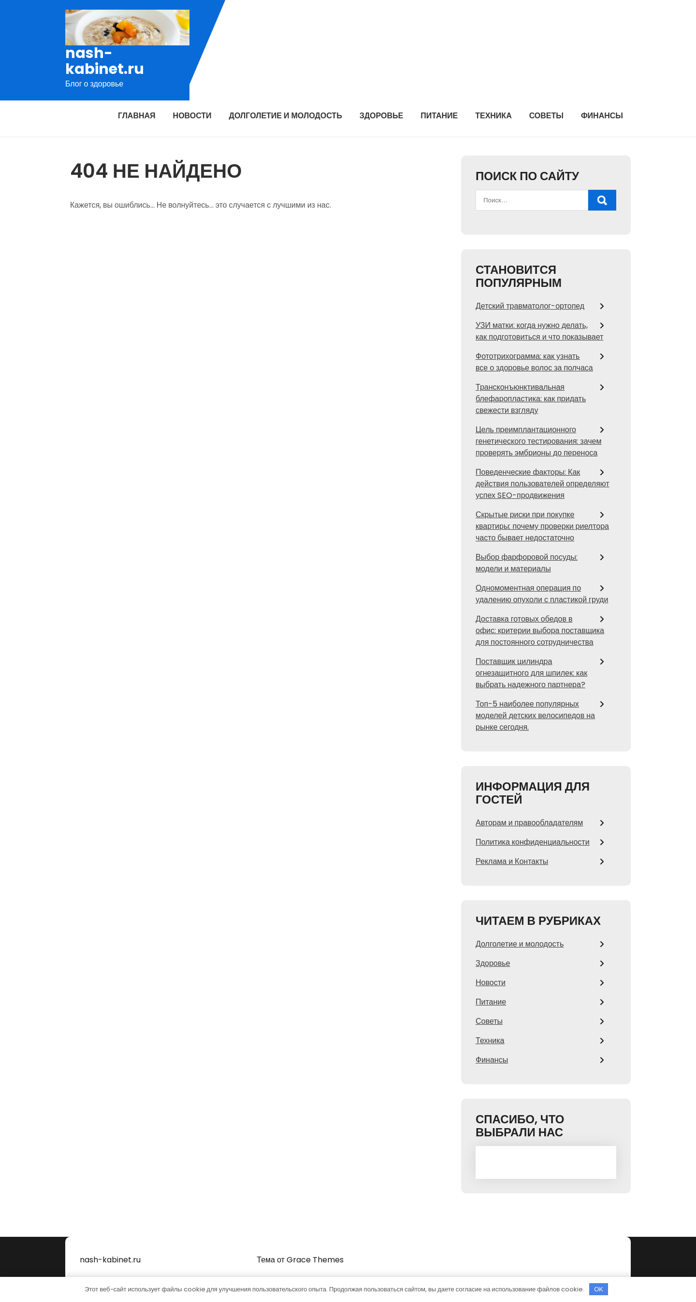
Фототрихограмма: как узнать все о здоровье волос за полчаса (534, 362)
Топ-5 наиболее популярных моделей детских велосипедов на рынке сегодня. (535, 715)
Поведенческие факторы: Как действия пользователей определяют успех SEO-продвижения (542, 484)
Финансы (602, 115)
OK (598, 1289)
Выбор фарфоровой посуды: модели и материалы (527, 563)
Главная (137, 115)
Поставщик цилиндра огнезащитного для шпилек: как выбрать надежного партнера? (531, 673)
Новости (192, 115)
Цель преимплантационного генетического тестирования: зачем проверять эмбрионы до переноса (538, 441)
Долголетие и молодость (285, 115)
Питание (439, 115)
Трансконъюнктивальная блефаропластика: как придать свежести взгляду (531, 399)
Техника (493, 115)
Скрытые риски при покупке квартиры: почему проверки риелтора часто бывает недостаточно (542, 526)
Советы (546, 115)
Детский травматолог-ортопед (530, 305)
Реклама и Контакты (512, 861)
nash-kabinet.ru (104, 61)
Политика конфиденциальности (533, 842)
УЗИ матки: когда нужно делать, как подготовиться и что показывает (539, 331)
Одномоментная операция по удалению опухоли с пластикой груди (542, 593)
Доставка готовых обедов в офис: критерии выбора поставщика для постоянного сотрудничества (540, 630)
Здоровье (382, 115)
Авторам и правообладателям (529, 822)
